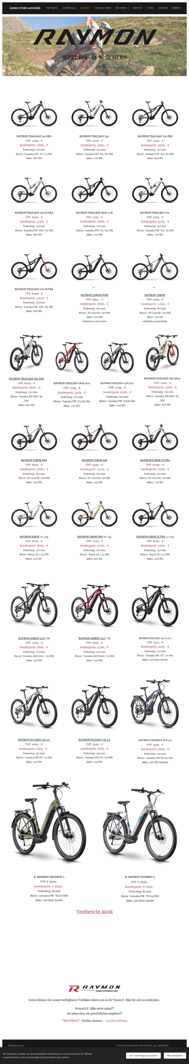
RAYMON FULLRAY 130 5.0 (34, 740)
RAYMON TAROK (154, 295)
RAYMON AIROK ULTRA (150, 537)
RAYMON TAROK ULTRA (155, 460)
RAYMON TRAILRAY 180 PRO (26, 378)
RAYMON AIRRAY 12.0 (31, 638)
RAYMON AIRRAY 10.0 (92, 638)
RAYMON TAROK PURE (94, 295)
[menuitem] (59, 8)
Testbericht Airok (94, 911)
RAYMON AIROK (29, 537)
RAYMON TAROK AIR (94, 460)
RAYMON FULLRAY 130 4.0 (94, 740)
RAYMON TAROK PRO (34, 460)
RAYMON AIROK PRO (90, 537)
